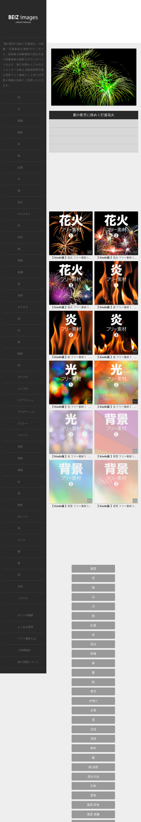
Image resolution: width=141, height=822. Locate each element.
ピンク (21, 540)
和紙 (20, 260)
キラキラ (23, 307)
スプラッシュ (25, 400)
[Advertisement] (93, 24)
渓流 (93, 729)
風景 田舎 (93, 804)
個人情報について (28, 662)
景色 (93, 795)
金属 (20, 272)
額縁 (20, 353)
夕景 (93, 710)
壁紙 (20, 458)
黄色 (20, 505)
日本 (93, 785)
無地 (20, 470)
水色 (20, 586)
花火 (93, 644)
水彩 (20, 295)
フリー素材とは (27, 638)
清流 (93, 738)
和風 (93, 653)
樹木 (93, 748)
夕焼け (93, 700)
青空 (93, 691)
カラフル (23, 376)
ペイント (23, 435)
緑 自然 (93, 767)
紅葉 (93, 625)
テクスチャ (24, 214)
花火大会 (38, 54)
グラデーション (27, 411)
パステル (23, 598)
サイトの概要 (25, 615)
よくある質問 (25, 627)
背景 (20, 446)
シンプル (23, 388)
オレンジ (23, 516)
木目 (20, 237)
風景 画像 (93, 814)
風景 (93, 568)
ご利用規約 (24, 650)
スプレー (23, 423)
